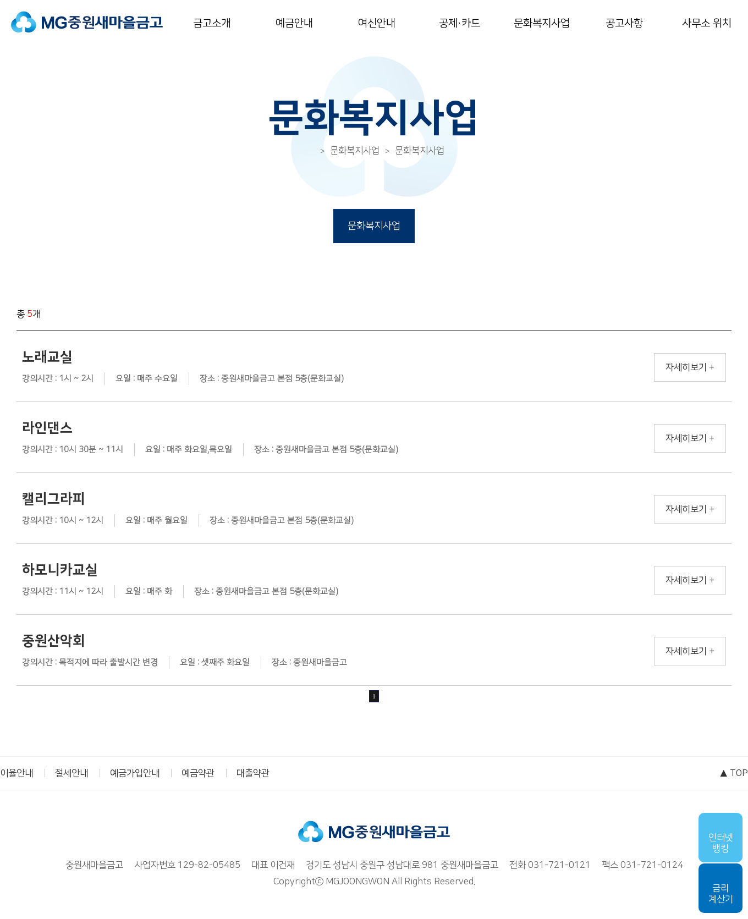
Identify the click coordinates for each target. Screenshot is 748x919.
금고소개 (211, 23)
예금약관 (198, 773)
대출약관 (253, 773)
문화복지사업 (542, 23)
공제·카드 (459, 23)
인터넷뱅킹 (720, 843)
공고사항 (624, 23)
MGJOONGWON (357, 882)
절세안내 (71, 773)
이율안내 (16, 773)
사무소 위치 (707, 23)
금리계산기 (720, 893)
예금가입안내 (135, 773)
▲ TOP (733, 773)
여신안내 (376, 23)
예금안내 (294, 23)
